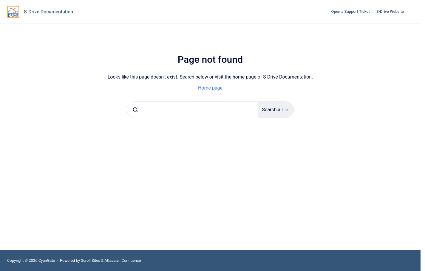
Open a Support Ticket (350, 11)
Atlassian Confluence (122, 260)
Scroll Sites (90, 260)
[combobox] (192, 110)
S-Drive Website (390, 11)
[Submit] (135, 110)
